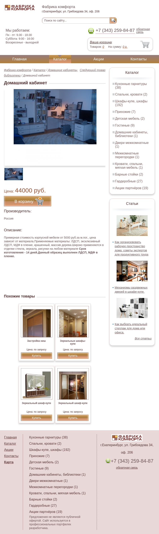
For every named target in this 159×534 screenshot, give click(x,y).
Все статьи (143, 338)
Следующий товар (92, 70)
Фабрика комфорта (17, 70)
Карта (8, 462)
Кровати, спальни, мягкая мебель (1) (129, 165)
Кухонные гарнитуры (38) (48, 437)
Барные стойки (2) (129, 174)
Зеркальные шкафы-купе (73, 342)
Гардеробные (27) (129, 181)
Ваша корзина (101, 42)
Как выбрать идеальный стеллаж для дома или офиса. (131, 328)
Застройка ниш (36, 340)
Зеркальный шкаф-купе (36, 403)
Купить (36, 355)
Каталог (60, 59)
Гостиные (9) (125, 125)
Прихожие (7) (125, 111)
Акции (98, 59)
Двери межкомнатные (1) (48, 481)
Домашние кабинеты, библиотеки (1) (131, 134)
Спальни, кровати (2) (131, 94)
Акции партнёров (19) (131, 188)
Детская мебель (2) (130, 118)
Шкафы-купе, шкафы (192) (49, 450)
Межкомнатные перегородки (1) (127, 155)
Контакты (138, 59)
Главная (19, 59)
